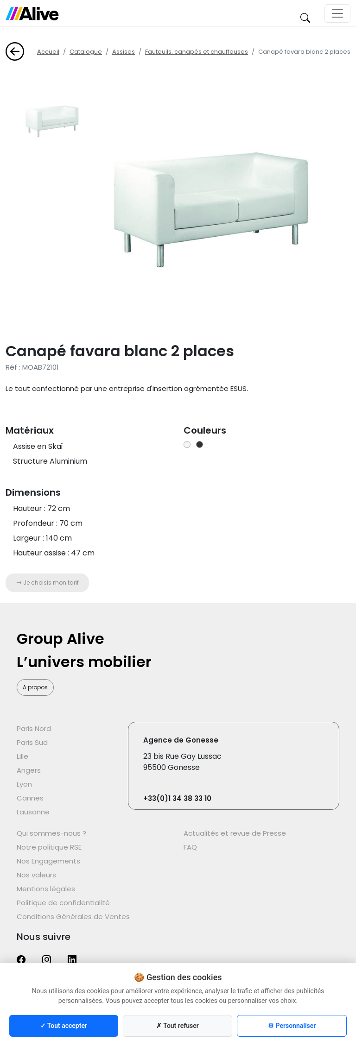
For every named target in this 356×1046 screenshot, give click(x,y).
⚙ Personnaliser (292, 1025)
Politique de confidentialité (63, 902)
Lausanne (33, 812)
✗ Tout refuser (177, 1025)
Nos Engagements (48, 861)
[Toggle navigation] (337, 13)
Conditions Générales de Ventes (73, 916)
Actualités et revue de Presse (235, 833)
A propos (35, 687)
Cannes (30, 798)
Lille (22, 756)
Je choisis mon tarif (47, 582)
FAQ (190, 847)
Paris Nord (34, 728)
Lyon (24, 784)
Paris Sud (32, 742)
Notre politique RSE (49, 847)
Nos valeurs (36, 875)
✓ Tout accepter (63, 1025)
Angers (29, 770)
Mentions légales (46, 889)
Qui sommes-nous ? (51, 833)
